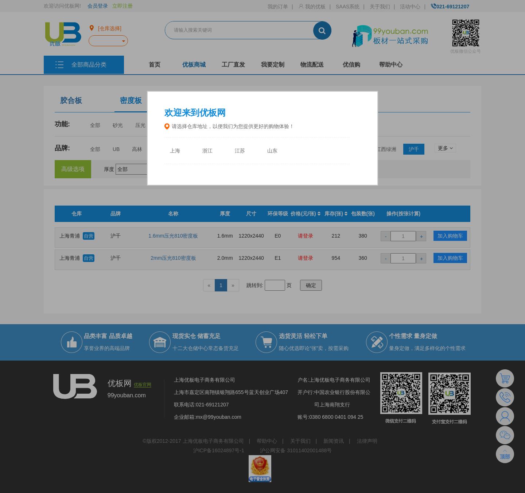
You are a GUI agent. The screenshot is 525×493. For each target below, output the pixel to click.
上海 (175, 151)
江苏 (240, 151)
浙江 (207, 151)
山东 (272, 151)
